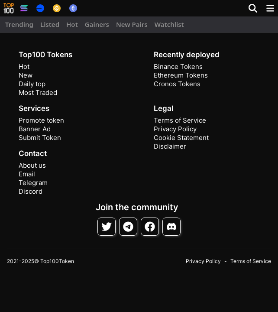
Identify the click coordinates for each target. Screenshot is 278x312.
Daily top (32, 84)
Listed (49, 24)
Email (27, 174)
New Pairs (132, 24)
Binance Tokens (178, 66)
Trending (19, 24)
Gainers (97, 24)
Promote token (41, 120)
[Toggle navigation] (270, 8)
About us (32, 165)
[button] (8, 8)
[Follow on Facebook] (150, 227)
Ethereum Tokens (181, 75)
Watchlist (169, 24)
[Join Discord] (171, 227)
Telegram (33, 183)
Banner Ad (35, 129)
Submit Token (40, 137)
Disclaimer (170, 146)
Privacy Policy (175, 129)
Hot (72, 24)
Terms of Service (180, 120)
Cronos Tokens (177, 84)
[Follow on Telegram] (128, 227)
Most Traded (38, 92)
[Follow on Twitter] (106, 227)
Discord (30, 191)
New (25, 75)
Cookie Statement (181, 137)
